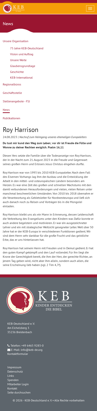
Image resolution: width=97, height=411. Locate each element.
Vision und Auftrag (21, 54)
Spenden (13, 380)
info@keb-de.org (32, 350)
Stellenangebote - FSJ (16, 101)
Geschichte (17, 72)
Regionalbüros (12, 84)
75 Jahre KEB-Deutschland (26, 48)
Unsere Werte (18, 60)
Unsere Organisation (15, 41)
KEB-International (21, 77)
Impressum (14, 367)
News (6, 110)
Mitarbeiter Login (18, 384)
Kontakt (12, 388)
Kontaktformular (17, 354)
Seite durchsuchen (19, 392)
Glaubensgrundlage (22, 66)
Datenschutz (15, 371)
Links (10, 376)
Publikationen (11, 118)
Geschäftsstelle (12, 93)
